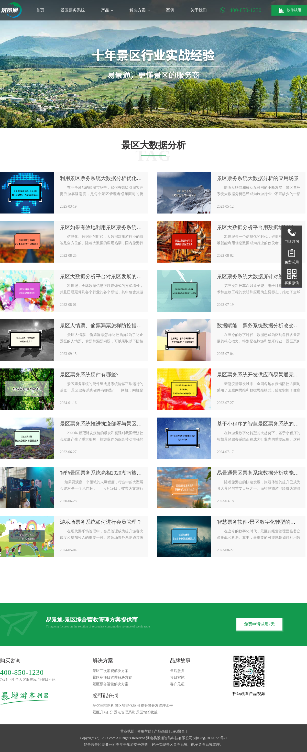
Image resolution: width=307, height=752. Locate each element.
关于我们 (198, 10)
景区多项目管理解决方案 (112, 677)
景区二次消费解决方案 (110, 671)
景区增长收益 (147, 712)
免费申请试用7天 (259, 624)
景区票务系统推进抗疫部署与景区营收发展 (108, 423)
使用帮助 (144, 731)
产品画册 (161, 731)
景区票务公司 (105, 745)
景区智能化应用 (127, 706)
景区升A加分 (103, 712)
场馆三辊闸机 (103, 706)
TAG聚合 (178, 731)
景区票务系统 (72, 10)
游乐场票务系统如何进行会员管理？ (101, 522)
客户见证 (177, 684)
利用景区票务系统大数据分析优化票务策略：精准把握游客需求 (131, 178)
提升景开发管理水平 (157, 706)
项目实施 (177, 677)
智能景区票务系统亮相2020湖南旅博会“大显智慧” (116, 473)
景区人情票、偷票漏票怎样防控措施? (102, 325)
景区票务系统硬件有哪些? (89, 374)
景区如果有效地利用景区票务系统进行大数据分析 (116, 227)
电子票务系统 (202, 745)
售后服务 (177, 671)
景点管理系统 (124, 712)
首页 (40, 10)
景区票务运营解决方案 (110, 684)
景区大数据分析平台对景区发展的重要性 (106, 276)
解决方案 (139, 10)
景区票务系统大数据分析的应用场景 (258, 178)
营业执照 (127, 731)
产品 (107, 10)
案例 (170, 10)
